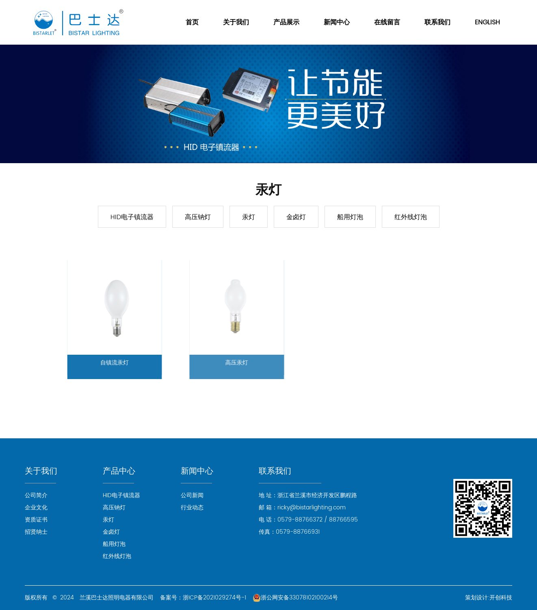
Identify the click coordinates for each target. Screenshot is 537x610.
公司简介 (36, 495)
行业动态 (192, 507)
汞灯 (248, 217)
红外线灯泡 (410, 217)
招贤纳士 (36, 532)
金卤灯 (296, 217)
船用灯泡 (350, 217)
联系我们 (437, 22)
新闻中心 (337, 22)
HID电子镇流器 (132, 217)
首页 (192, 22)
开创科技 (500, 597)
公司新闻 (192, 495)
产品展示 (286, 22)
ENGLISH (487, 22)
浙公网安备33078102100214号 (295, 597)
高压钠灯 (198, 217)
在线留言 (387, 22)
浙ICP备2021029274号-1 (214, 597)
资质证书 (36, 519)
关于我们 (236, 22)
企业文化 (36, 507)
